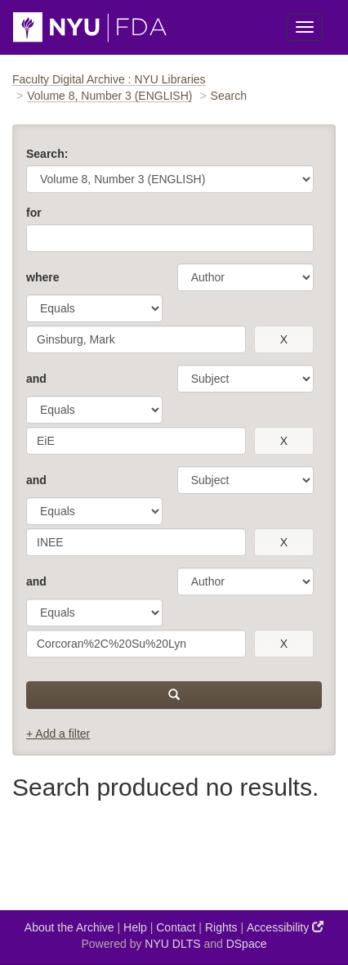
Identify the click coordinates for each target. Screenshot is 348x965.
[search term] (136, 339)
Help (135, 927)
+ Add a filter (58, 733)
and (36, 378)
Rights (221, 927)
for (34, 212)
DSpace (246, 943)
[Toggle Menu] (305, 27)
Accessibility (285, 927)
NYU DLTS (172, 943)
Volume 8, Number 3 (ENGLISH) (109, 95)
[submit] (174, 695)
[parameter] (245, 277)
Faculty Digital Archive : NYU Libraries (109, 79)
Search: (47, 153)
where (42, 277)
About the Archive (69, 927)
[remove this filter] (284, 339)
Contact (175, 927)
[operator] (94, 308)
